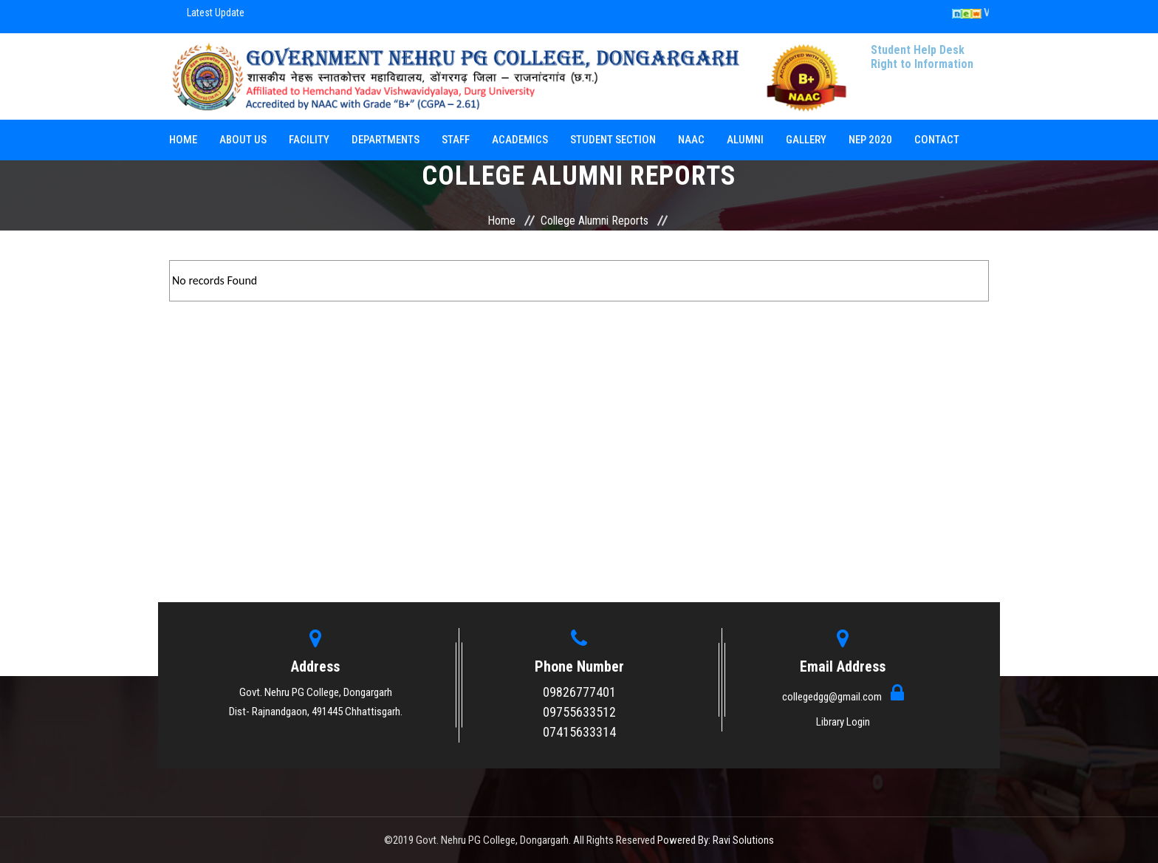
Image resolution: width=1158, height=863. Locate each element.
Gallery (806, 139)
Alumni (745, 139)
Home (183, 139)
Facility (309, 139)
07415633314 (579, 732)
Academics (520, 139)
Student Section (613, 139)
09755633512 (579, 712)
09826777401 (579, 692)
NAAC (691, 139)
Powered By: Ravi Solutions (715, 840)
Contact (936, 139)
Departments (385, 139)
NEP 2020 (870, 139)
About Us (243, 139)
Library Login (843, 722)
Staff (456, 139)
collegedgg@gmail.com (833, 696)
